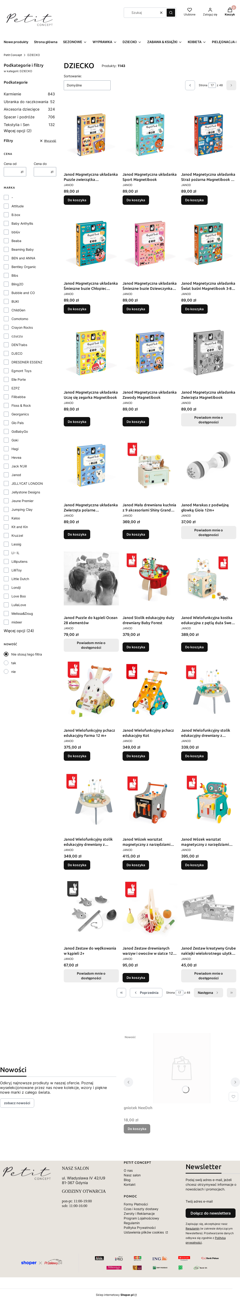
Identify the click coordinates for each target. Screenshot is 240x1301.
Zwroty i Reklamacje (139, 1213)
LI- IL (15, 553)
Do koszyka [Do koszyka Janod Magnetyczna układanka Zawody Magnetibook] (136, 422)
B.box (15, 215)
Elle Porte (18, 379)
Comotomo (19, 319)
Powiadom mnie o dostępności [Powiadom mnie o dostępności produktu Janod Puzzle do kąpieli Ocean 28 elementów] (91, 645)
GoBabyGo (19, 431)
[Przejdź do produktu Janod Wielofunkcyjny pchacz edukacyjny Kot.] (150, 691)
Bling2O (17, 284)
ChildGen (18, 310)
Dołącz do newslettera (211, 1213)
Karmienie (29, 94)
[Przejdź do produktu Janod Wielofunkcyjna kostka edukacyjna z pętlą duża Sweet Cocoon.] (208, 578)
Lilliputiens (19, 561)
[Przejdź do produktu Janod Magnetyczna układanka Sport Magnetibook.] (150, 135)
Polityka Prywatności (140, 1228)
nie (13, 672)
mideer (16, 622)
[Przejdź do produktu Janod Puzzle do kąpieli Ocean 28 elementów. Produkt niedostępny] (91, 578)
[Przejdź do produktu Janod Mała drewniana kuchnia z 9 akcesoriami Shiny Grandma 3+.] (150, 465)
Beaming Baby (22, 249)
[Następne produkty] (208, 992)
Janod (16, 475)
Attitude (17, 206)
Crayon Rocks (22, 327)
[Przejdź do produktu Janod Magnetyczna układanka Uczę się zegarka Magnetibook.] (91, 352)
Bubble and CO (23, 293)
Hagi (15, 449)
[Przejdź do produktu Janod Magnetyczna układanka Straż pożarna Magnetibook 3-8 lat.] (208, 135)
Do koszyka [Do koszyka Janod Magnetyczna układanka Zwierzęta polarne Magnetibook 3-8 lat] (77, 534)
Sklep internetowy (115, 1295)
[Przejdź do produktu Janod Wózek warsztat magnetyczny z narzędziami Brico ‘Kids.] (150, 799)
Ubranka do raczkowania (29, 101)
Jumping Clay (22, 509)
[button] (171, 13)
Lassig (16, 544)
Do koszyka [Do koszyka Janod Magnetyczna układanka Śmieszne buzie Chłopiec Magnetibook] (77, 309)
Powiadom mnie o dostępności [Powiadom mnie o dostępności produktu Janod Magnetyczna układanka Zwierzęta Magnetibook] (209, 419)
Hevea (16, 457)
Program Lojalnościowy (141, 1218)
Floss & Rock (21, 405)
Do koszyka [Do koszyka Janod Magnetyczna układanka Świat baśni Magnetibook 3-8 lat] (194, 309)
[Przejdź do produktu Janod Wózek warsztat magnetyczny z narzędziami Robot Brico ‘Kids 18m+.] (208, 799)
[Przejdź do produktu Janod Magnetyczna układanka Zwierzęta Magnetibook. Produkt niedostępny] (208, 352)
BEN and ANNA (23, 258)
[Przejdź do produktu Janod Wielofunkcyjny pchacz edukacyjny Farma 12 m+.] (91, 691)
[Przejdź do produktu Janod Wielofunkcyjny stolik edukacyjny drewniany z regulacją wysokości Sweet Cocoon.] (91, 799)
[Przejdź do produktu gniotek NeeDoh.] (182, 1068)
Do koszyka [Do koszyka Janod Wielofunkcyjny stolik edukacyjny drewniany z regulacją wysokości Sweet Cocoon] (77, 865)
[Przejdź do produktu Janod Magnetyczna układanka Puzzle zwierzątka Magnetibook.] (91, 135)
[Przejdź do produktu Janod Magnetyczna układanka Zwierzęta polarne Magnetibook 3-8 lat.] (91, 465)
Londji (16, 587)
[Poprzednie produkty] (146, 992)
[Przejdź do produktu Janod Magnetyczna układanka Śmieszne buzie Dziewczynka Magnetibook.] (150, 244)
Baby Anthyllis (22, 223)
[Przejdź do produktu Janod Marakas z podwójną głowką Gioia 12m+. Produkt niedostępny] (208, 465)
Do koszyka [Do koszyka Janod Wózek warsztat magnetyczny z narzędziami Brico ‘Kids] (136, 865)
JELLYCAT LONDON (27, 483)
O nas (128, 1170)
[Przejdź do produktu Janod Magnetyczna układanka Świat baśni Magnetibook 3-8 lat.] (208, 244)
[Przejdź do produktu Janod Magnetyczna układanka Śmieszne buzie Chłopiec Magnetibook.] (91, 244)
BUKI (15, 301)
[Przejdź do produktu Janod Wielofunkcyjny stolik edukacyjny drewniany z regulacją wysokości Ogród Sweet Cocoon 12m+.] (208, 691)
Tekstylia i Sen (29, 124)
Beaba (16, 241)
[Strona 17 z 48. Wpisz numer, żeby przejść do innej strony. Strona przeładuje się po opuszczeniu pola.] (212, 85)
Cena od (10, 164)
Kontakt (129, 1184)
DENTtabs (19, 345)
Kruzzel (17, 535)
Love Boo (18, 596)
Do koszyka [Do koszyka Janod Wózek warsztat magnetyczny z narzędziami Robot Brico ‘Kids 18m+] (194, 865)
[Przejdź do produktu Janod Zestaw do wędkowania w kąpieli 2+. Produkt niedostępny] (91, 908)
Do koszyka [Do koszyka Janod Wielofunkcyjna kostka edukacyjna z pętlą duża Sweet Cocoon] (194, 647)
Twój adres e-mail (199, 1201)
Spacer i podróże (29, 117)
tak (13, 663)
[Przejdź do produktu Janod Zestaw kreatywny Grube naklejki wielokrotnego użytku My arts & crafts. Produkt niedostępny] (208, 908)
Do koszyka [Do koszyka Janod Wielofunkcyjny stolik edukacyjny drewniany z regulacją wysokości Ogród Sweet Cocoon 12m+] (194, 756)
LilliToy (16, 570)
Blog (127, 1180)
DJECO (16, 353)
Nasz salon (132, 1175)
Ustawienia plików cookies (144, 1232)
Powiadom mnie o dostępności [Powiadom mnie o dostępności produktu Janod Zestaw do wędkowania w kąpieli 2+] (91, 975)
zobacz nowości (17, 1103)
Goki (14, 440)
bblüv (15, 232)
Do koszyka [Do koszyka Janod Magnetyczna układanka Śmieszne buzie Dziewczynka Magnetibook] (136, 309)
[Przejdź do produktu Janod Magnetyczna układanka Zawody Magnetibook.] (150, 352)
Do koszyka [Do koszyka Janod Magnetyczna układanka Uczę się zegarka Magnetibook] (77, 422)
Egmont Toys (21, 371)
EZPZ (15, 388)
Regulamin (132, 1223)
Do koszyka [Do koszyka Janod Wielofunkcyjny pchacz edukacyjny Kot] (136, 756)
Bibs (14, 275)
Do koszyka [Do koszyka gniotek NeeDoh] (137, 1129)
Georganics (20, 414)
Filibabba (18, 397)
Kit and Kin (19, 527)
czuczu (17, 336)
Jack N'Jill (19, 466)
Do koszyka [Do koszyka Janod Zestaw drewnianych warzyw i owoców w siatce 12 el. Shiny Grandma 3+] (136, 978)
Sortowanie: (73, 76)
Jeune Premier (22, 501)
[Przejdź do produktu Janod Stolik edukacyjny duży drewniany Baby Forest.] (150, 578)
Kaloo (15, 518)
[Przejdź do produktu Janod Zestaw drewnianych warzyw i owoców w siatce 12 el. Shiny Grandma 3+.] (150, 908)
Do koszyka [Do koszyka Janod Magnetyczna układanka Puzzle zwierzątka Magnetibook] (77, 200)
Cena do (40, 164)
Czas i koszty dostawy (141, 1209)
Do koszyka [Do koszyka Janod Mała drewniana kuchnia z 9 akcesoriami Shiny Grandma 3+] (136, 534)
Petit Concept (13, 55)
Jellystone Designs (25, 492)
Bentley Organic (23, 267)
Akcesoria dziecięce (29, 109)
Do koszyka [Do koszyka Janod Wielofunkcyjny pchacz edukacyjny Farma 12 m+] (77, 756)
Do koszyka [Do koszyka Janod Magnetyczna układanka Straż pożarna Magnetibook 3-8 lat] (194, 200)
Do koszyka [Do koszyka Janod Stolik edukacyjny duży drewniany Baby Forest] (136, 647)
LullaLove (18, 605)
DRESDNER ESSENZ (26, 362)
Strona (203, 85)
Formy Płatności (136, 1204)
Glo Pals (17, 423)
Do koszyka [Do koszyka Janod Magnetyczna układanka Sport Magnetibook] (136, 200)
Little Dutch (20, 579)
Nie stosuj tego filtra (26, 654)
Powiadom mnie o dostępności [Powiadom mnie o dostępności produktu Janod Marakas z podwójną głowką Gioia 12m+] (209, 532)
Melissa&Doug (22, 613)
